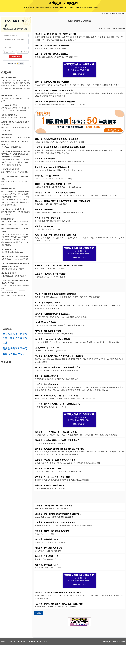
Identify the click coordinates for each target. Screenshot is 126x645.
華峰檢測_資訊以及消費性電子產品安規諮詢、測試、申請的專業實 (62, 201)
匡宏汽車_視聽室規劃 (44, 210)
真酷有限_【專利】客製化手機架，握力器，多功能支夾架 (59, 266)
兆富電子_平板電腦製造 (45, 159)
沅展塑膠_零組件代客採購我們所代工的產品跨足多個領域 (59, 356)
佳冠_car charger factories (47, 348)
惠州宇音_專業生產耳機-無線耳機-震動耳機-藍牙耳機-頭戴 (59, 449)
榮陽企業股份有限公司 (15, 355)
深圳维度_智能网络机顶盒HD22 (48, 539)
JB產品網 (12, 641)
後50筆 (38, 613)
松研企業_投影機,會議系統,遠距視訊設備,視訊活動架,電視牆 (60, 147)
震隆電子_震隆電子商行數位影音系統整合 (52, 531)
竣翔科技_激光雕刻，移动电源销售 (49, 485)
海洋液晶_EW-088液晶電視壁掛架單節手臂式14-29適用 (58, 593)
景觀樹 (82, 104)
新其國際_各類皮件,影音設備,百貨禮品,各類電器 (55, 460)
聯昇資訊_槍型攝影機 (44, 226)
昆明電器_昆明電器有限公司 (46, 565)
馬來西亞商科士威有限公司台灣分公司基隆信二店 (15, 339)
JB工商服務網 (22, 641)
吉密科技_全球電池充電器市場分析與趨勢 (52, 82)
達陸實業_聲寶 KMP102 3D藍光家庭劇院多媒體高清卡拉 (59, 514)
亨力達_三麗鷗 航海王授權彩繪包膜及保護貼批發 (55, 294)
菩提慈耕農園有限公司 (15, 349)
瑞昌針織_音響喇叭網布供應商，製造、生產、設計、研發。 (60, 604)
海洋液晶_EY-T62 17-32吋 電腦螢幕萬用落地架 (55, 193)
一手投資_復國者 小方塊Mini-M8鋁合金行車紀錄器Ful (57, 404)
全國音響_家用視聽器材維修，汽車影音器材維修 (55, 522)
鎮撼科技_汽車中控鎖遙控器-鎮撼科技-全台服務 (55, 102)
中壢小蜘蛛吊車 (78, 161)
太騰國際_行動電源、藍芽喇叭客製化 (50, 274)
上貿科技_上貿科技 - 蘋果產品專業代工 (51, 54)
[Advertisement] (79, 285)
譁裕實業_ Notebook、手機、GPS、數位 (52, 477)
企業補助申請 (74, 57)
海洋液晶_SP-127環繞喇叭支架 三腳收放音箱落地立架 (57, 367)
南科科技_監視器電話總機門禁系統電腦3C (52, 45)
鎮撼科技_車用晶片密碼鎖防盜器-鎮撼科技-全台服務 (57, 139)
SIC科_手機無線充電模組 (45, 322)
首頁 (103, 13)
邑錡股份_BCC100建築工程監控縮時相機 (52, 167)
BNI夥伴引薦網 (42, 641)
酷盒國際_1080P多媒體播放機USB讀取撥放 (53, 339)
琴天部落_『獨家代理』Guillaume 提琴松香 (53, 506)
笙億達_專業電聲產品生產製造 (47, 303)
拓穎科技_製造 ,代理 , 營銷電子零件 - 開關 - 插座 (55, 235)
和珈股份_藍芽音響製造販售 (46, 556)
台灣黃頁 (3, 641)
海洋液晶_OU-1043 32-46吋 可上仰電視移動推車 (55, 34)
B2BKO (32, 641)
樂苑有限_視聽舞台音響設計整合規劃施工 (52, 314)
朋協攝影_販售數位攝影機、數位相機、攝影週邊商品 (57, 440)
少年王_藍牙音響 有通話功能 (47, 218)
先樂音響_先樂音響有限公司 (46, 384)
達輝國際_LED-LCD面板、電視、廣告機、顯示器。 (56, 432)
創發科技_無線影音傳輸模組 (46, 376)
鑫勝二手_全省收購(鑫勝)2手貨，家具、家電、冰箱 (56, 396)
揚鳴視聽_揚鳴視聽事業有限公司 (48, 548)
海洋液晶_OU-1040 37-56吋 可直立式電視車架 (54, 90)
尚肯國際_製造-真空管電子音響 (48, 331)
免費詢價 (16, 57)
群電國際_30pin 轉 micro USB (48, 176)
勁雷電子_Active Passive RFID (48, 468)
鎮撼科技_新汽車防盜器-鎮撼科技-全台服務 (53, 184)
